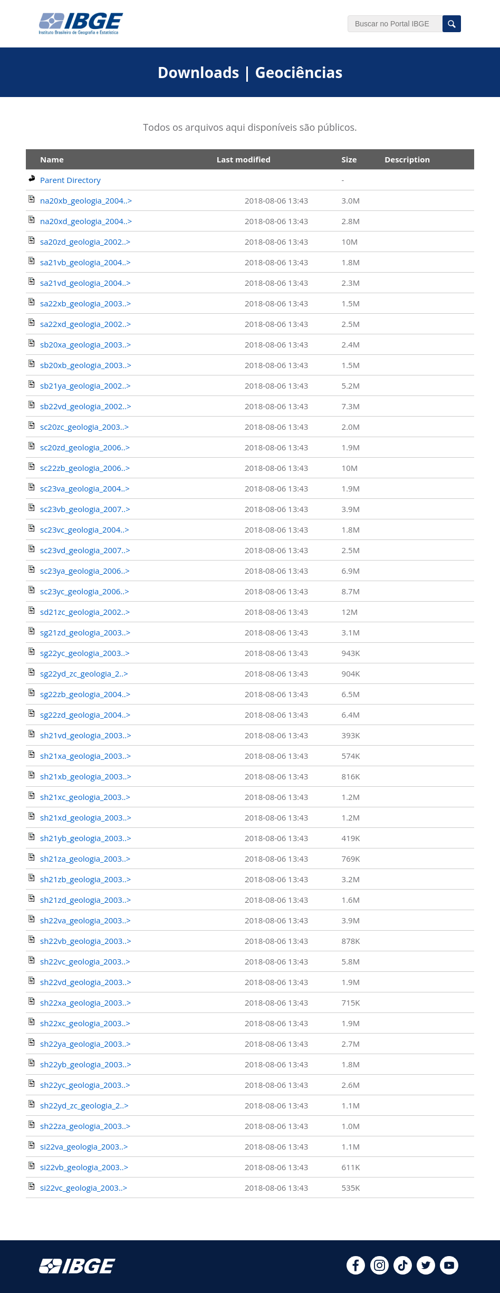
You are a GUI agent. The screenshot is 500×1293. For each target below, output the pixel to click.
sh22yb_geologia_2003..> (85, 1064)
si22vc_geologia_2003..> (83, 1187)
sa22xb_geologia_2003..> (85, 303)
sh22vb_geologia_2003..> (85, 940)
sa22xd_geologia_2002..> (85, 324)
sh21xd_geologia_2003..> (85, 817)
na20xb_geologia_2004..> (86, 200)
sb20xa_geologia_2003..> (85, 344)
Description (407, 159)
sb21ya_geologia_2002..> (85, 385)
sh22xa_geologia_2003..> (85, 1002)
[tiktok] (402, 1271)
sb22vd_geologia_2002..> (85, 406)
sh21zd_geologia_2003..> (85, 899)
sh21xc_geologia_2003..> (85, 797)
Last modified (244, 159)
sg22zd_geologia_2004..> (85, 714)
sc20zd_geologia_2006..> (85, 447)
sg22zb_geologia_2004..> (85, 694)
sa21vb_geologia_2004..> (85, 262)
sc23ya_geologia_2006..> (85, 570)
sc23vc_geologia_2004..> (84, 529)
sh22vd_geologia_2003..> (85, 982)
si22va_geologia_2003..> (84, 1146)
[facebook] (356, 1271)
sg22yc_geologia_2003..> (85, 653)
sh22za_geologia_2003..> (85, 1126)
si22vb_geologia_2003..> (84, 1167)
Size (349, 159)
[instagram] (379, 1271)
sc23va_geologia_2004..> (85, 488)
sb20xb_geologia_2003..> (85, 365)
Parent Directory (70, 180)
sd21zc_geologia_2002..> (85, 611)
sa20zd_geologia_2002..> (85, 241)
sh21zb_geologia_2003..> (85, 879)
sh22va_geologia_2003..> (85, 920)
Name (52, 159)
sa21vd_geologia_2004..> (85, 282)
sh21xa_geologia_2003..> (85, 755)
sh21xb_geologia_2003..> (85, 776)
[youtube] (449, 1271)
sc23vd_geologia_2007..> (85, 550)
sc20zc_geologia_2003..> (84, 426)
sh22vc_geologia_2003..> (85, 961)
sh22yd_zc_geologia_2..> (84, 1105)
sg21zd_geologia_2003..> (85, 632)
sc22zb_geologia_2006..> (85, 467)
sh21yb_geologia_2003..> (85, 838)
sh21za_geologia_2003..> (85, 858)
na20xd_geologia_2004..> (86, 221)
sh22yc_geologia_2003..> (85, 1084)
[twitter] (426, 1271)
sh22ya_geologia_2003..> (85, 1043)
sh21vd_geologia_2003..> (85, 735)
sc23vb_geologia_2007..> (85, 509)
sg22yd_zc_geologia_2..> (84, 673)
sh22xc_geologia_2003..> (85, 1023)
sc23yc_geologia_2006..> (84, 591)
